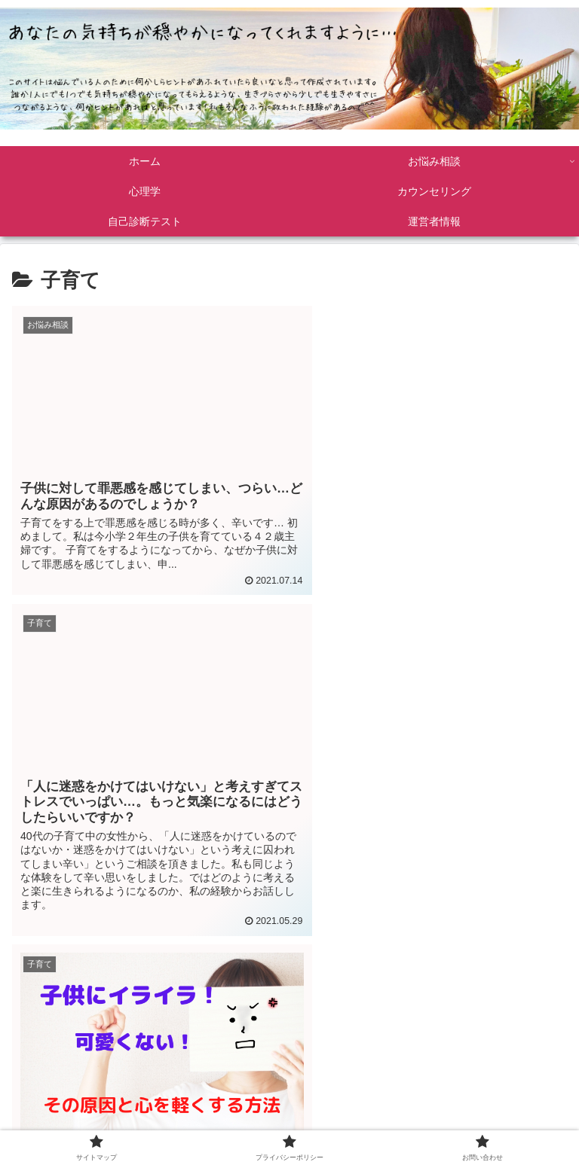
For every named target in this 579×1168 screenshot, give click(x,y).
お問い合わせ (478, 1125)
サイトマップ (100, 1125)
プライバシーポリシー (289, 1125)
